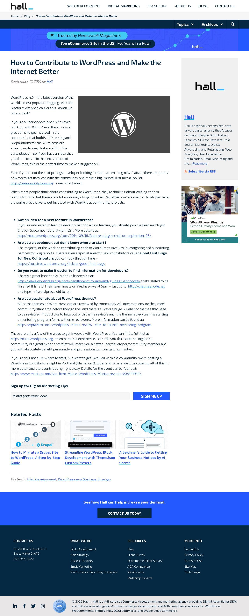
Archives (213, 24)
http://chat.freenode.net (146, 286)
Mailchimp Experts (139, 578)
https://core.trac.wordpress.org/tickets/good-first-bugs (61, 263)
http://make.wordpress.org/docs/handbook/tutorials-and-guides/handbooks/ (79, 281)
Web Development (41, 479)
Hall (49, 81)
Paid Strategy (80, 555)
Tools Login (192, 572)
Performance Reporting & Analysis (94, 572)
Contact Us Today (124, 513)
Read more (200, 163)
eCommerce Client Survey (144, 560)
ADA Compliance (138, 566)
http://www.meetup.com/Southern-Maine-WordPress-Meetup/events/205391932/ (76, 373)
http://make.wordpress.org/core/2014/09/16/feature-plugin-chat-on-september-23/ (84, 235)
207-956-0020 (24, 558)
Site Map (190, 566)
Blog (27, 16)
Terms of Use (193, 560)
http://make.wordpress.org (32, 183)
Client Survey (136, 555)
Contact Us (191, 549)
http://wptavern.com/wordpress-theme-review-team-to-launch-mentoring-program (84, 324)
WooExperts (135, 572)
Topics (185, 24)
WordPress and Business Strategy (84, 479)
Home (15, 16)
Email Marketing (81, 566)
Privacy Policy (193, 555)
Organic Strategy (82, 560)
